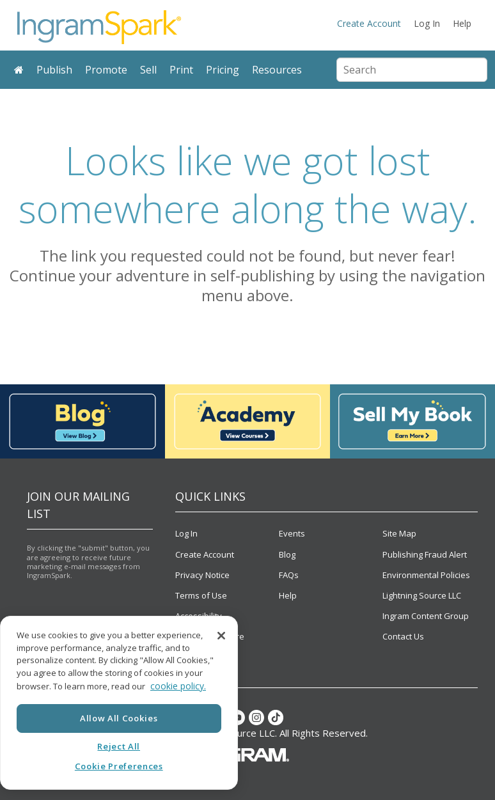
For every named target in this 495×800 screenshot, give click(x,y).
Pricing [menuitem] (222, 70)
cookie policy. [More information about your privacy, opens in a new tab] (178, 686)
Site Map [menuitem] (399, 533)
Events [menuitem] (292, 533)
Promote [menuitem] (106, 70)
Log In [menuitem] (427, 23)
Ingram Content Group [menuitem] (425, 616)
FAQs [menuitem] (289, 575)
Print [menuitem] (181, 70)
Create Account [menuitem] (369, 23)
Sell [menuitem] (148, 70)
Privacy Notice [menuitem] (202, 575)
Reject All (118, 746)
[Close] (221, 636)
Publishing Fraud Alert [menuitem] (424, 554)
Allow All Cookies (118, 718)
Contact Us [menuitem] (403, 636)
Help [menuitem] (462, 23)
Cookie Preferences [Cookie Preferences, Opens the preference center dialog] (119, 766)
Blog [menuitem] (287, 554)
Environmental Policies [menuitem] (426, 575)
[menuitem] (19, 70)
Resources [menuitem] (277, 70)
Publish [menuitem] (54, 70)
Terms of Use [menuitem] (201, 595)
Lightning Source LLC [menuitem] (421, 595)
